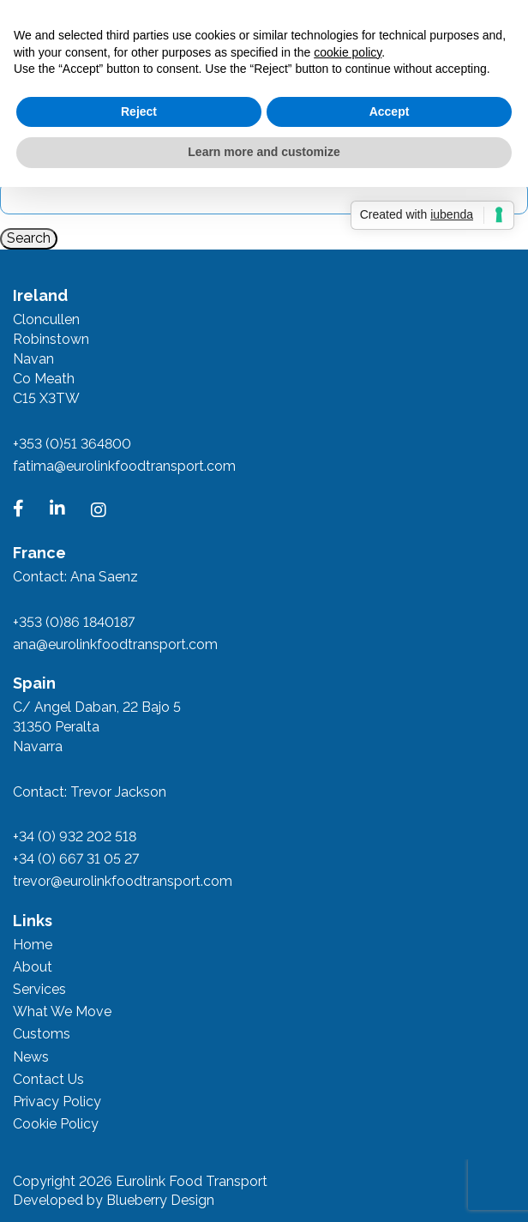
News (31, 1057)
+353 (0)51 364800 (72, 444)
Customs (41, 1034)
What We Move (62, 1011)
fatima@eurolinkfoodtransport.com (124, 466)
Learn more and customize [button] (263, 152)
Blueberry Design (160, 1200)
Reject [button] (139, 111)
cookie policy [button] (347, 52)
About (32, 967)
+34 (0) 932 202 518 (74, 836)
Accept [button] (389, 111)
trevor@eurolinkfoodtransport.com (122, 881)
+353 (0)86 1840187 (74, 622)
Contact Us (48, 1079)
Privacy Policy (57, 1101)
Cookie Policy (56, 1124)
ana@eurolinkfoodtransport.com (115, 644)
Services (39, 989)
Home (32, 944)
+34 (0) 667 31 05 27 (76, 859)
